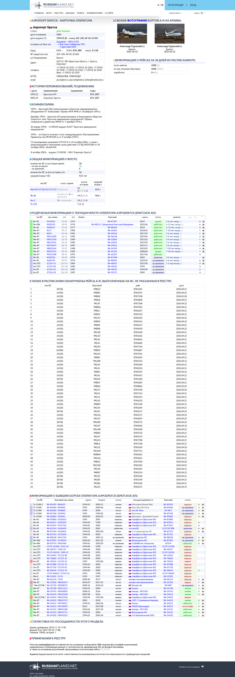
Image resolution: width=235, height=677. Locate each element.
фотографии (137, 20)
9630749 (51, 260)
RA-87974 (51, 543)
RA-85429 (51, 504)
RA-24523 (51, 594)
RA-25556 (112, 251)
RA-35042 (51, 555)
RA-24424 (51, 597)
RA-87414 (51, 528)
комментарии (94, 13)
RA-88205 (112, 260)
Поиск (198, 13)
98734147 (51, 245)
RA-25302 (51, 582)
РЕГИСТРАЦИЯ (175, 5)
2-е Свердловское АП (142, 531)
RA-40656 (51, 570)
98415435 (51, 242)
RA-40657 (112, 263)
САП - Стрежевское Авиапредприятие (149, 600)
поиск (80, 13)
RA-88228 (51, 537)
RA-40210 (112, 266)
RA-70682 (51, 558)
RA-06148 (112, 236)
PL (105, 649)
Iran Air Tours (138, 510)
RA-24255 (51, 606)
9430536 (51, 257)
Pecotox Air (137, 585)
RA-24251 (51, 603)
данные (70, 13)
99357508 (51, 254)
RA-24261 (112, 245)
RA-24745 (51, 591)
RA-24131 (51, 609)
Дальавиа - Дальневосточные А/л (147, 516)
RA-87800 (51, 519)
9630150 (51, 224)
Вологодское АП (139, 537)
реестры (58, 13)
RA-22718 (51, 585)
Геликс (135, 588)
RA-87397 (112, 221)
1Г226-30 (51, 272)
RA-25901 (51, 576)
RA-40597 (51, 549)
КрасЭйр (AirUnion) (140, 507)
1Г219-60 (51, 266)
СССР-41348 (53, 546)
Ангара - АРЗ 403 (140, 591)
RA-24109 (112, 248)
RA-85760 (51, 513)
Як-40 (33, 195)
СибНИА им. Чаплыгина (143, 543)
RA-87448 (112, 257)
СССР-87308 (168, 528)
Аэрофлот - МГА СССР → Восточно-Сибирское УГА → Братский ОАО (71, 44)
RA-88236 (112, 227)
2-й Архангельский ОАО (143, 615)
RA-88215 (112, 224)
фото (49, 13)
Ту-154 (33, 204)
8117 (49, 230)
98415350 (51, 239)
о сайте (109, 13)
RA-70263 (51, 561)
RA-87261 (51, 525)
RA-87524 (51, 531)
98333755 (51, 251)
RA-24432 (51, 600)
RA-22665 (112, 230)
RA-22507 (112, 254)
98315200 (51, 236)
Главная (39, 13)
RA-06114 (51, 579)
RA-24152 (51, 612)
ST (101, 649)
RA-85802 (51, 516)
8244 (49, 233)
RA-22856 (112, 239)
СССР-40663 (53, 573)
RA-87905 (51, 540)
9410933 (51, 221)
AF (108, 649)
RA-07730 (51, 567)
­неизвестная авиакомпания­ (141, 579)
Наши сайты (174, 13)
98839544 (51, 248)
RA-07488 (51, 564)
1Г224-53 (51, 269)
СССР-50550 (53, 552)
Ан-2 (32, 200)
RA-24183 (51, 615)
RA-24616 (112, 233)
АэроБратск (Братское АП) (144, 519)
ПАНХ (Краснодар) (140, 606)
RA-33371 (112, 272)
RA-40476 (112, 269)
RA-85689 (51, 510)
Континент (137, 513)
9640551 (51, 227)
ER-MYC (168, 585)
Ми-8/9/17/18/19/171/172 (43, 189)
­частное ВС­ (134, 528)
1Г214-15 (51, 263)
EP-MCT (168, 510)
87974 (168, 543)
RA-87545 (51, 534)
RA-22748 (51, 588)
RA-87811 (51, 522)
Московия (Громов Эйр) (142, 504)
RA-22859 (112, 242)
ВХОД (193, 5)
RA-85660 (51, 507)
